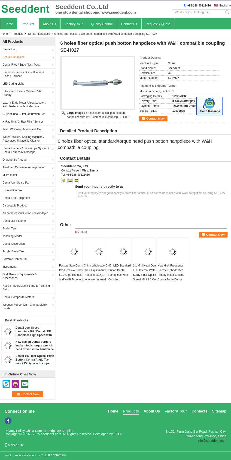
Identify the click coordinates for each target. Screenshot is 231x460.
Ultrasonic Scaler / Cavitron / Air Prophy (22, 93)
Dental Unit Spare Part (16, 182)
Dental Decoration (14, 243)
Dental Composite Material (19, 297)
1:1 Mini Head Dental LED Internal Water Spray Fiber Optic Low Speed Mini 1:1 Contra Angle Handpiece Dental (148, 275)
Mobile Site (14, 445)
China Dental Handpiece (43, 431)
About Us (49, 24)
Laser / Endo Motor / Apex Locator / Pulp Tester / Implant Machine (24, 104)
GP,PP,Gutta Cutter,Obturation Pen (24, 114)
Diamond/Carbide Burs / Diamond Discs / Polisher (23, 74)
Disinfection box (12, 190)
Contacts (199, 411)
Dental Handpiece (39, 33)
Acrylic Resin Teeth (14, 251)
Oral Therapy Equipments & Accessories (20, 276)
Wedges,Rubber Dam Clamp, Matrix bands (25, 306)
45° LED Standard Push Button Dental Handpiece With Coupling (123, 272)
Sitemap (219, 411)
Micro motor (10, 175)
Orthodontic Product (15, 159)
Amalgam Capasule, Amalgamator (24, 167)
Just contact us (55, 455)
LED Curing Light (13, 83)
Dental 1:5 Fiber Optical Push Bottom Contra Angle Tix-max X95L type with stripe (34, 359)
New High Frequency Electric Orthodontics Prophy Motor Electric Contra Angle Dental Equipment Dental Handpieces (171, 277)
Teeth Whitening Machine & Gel (22, 129)
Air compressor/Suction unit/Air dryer (25, 213)
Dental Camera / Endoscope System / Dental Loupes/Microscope (26, 150)
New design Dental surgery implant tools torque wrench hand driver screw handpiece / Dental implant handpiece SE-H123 (34, 349)
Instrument (9, 266)
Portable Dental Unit (15, 259)
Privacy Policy (15, 431)
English (223, 5)
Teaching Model (12, 236)
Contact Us (129, 24)
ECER (118, 434)
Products (27, 24)
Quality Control (102, 24)
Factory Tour (74, 24)
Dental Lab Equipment (16, 198)
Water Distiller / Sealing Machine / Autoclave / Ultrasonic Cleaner (23, 138)
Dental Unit (9, 49)
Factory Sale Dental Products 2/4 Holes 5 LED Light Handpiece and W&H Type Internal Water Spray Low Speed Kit (74, 277)
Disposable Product (15, 205)
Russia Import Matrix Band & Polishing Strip (26, 287)
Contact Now (155, 118)
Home (8, 24)
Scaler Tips (9, 228)
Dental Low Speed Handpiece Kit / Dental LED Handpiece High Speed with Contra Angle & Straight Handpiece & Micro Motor (33, 335)
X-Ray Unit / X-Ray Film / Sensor (23, 121)
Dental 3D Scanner (14, 220)
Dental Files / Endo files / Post (21, 64)
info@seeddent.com (212, 441)
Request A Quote (158, 24)
